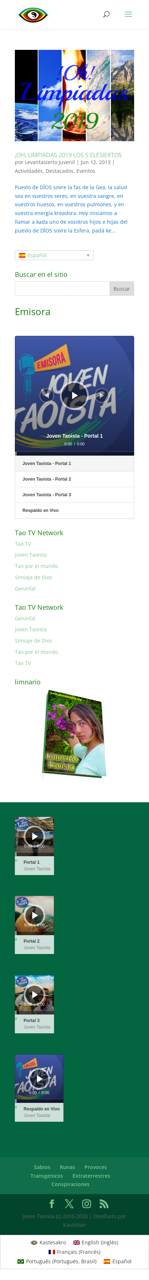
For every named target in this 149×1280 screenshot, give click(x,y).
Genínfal (25, 588)
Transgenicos (46, 1175)
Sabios (42, 1167)
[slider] (74, 454)
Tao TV (23, 543)
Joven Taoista (31, 554)
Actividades (29, 170)
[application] (74, 396)
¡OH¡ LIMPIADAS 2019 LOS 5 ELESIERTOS (68, 155)
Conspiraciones (70, 1184)
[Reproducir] (75, 395)
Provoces (95, 1167)
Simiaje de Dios (33, 577)
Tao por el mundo (36, 566)
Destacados (60, 170)
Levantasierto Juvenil (50, 162)
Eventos (85, 170)
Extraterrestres (91, 1175)
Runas (67, 1167)
